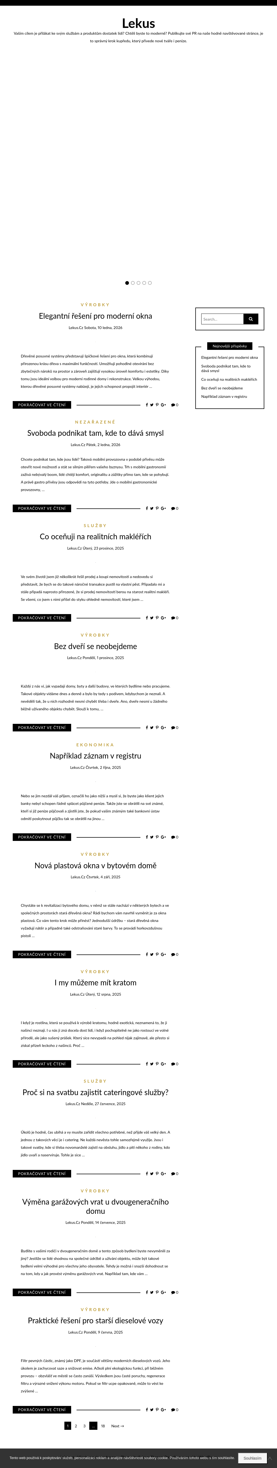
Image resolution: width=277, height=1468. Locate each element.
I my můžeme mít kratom (96, 982)
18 (103, 1426)
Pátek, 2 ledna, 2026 (103, 444)
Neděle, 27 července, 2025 (103, 1103)
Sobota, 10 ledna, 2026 (103, 327)
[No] (270, 1458)
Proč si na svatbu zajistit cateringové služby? (95, 1092)
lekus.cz (141, 214)
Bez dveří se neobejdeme (95, 646)
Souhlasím (253, 1458)
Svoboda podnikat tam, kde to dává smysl (95, 432)
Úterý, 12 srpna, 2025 (103, 994)
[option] (139, 207)
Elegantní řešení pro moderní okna (138, 207)
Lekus (138, 23)
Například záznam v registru (95, 755)
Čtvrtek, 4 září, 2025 (103, 877)
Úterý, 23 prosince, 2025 (103, 548)
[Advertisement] (138, 99)
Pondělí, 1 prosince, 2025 (103, 657)
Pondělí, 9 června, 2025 (103, 1332)
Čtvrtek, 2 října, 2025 (103, 767)
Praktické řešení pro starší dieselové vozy (95, 1320)
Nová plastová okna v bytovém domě (96, 865)
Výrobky (139, 199)
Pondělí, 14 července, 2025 (103, 1222)
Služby (95, 525)
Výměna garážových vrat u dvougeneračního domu (95, 1206)
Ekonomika (95, 744)
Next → (117, 1426)
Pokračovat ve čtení (42, 404)
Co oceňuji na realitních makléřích (95, 536)
